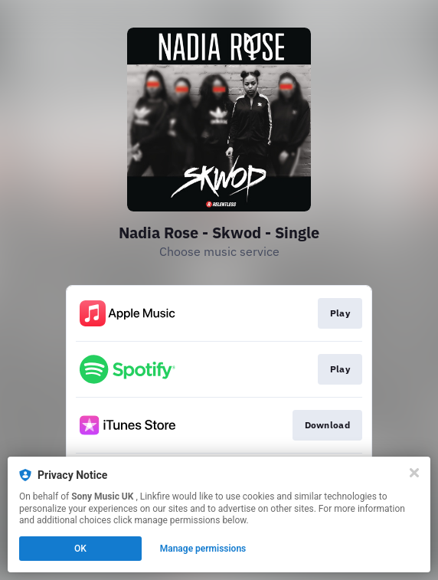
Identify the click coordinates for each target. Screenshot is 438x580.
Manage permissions (203, 548)
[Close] (414, 472)
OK (80, 548)
